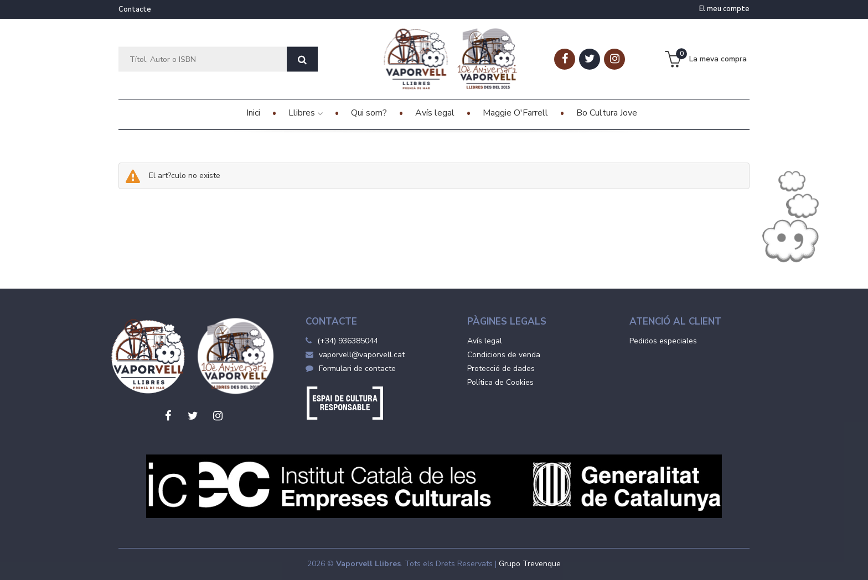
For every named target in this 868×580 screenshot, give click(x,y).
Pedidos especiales (663, 341)
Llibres (305, 113)
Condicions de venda (503, 354)
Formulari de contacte (351, 368)
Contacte (134, 9)
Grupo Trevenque (530, 563)
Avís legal (484, 341)
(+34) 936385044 (347, 341)
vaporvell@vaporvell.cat (355, 354)
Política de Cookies (500, 382)
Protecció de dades (501, 368)
